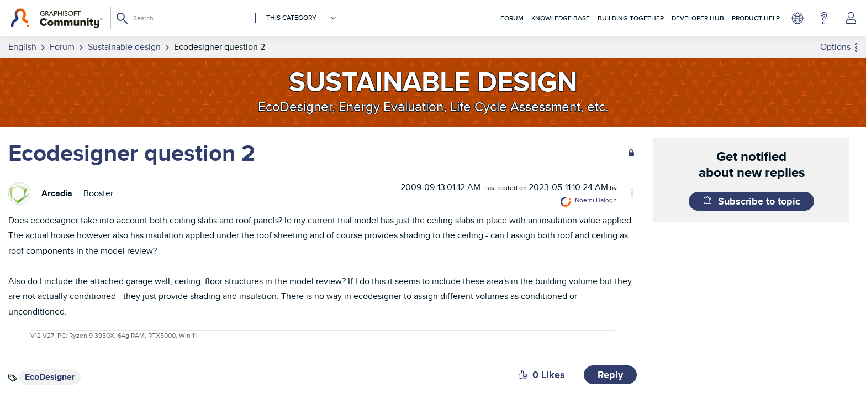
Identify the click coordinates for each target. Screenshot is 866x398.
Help (824, 18)
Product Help (756, 18)
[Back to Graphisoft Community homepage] (56, 18)
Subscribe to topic (759, 201)
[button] (522, 374)
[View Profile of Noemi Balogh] (616, 200)
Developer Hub (698, 18)
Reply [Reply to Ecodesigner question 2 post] (610, 373)
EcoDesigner (50, 375)
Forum (512, 18)
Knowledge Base (560, 18)
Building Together (631, 18)
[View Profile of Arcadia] (56, 192)
